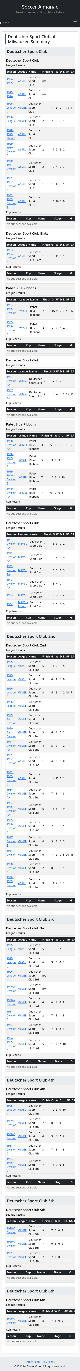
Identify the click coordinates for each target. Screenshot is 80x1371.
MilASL (22, 666)
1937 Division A (11, 841)
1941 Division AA (11, 543)
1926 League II (11, 692)
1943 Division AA (11, 583)
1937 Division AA (11, 381)
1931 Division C (11, 1149)
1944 (10, 604)
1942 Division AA (11, 570)
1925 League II (11, 679)
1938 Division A (11, 868)
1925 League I (11, 666)
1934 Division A (11, 1029)
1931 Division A (11, 1015)
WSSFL (22, 81)
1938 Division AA (11, 445)
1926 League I (11, 107)
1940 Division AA (11, 492)
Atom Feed (33, 1362)
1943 (10, 595)
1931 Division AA (11, 745)
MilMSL (22, 107)
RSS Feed (48, 1362)
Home (4, 23)
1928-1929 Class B (11, 134)
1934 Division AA (11, 793)
